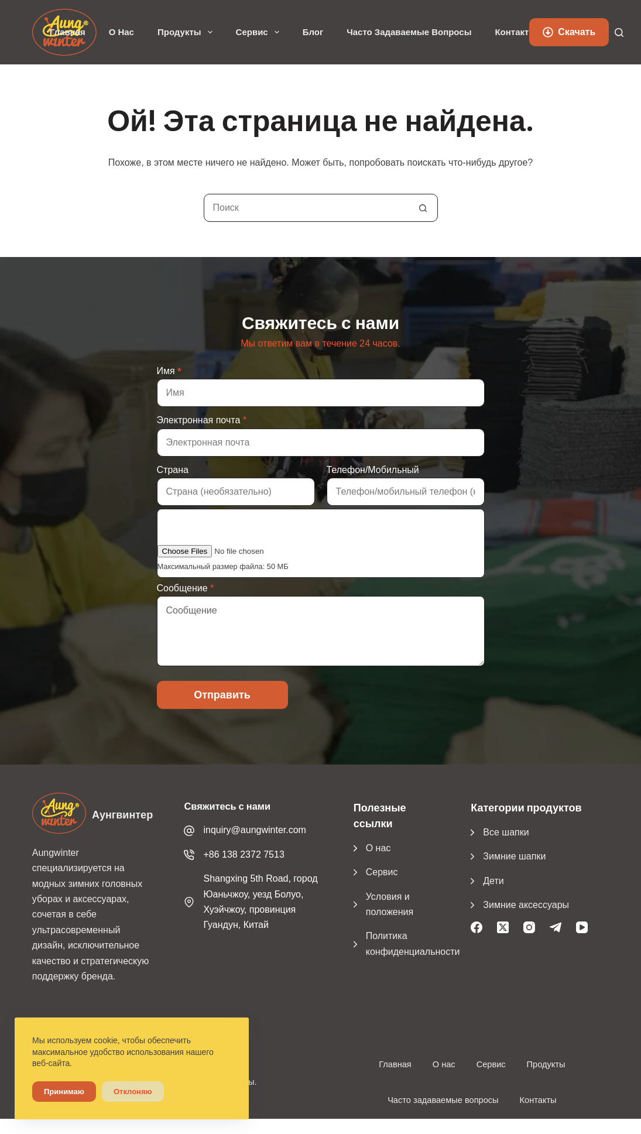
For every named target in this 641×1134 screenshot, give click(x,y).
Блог (313, 32)
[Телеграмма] (555, 927)
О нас (121, 32)
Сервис (260, 32)
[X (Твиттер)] (503, 927)
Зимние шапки (514, 856)
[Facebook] (476, 927)
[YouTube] (582, 927)
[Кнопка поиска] (423, 208)
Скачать (569, 31)
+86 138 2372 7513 (243, 854)
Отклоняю (133, 1091)
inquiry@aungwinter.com (254, 830)
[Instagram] (529, 927)
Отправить (222, 694)
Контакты (515, 32)
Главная (67, 32)
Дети (493, 881)
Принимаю (64, 1091)
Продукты (187, 32)
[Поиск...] (306, 208)
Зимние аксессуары (526, 905)
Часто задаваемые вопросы (409, 32)
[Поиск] (619, 32)
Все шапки (506, 832)
